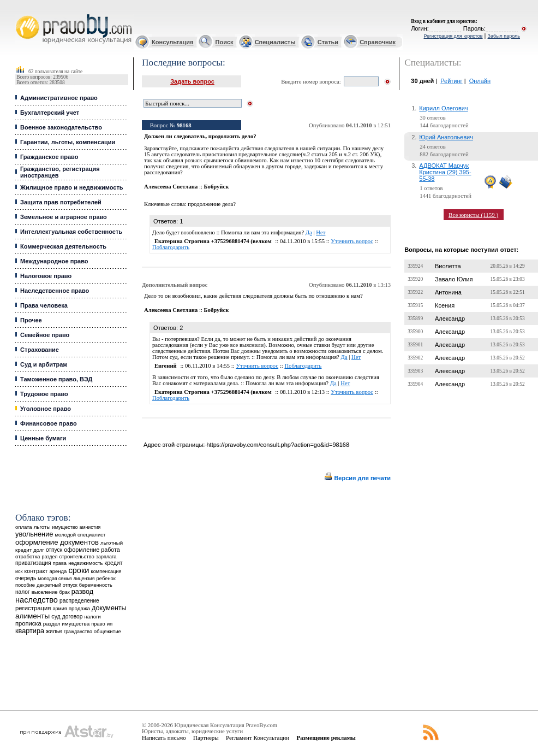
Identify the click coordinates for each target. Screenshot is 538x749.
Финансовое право (48, 423)
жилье (54, 631)
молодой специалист (80, 535)
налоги (92, 617)
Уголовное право (45, 408)
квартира (29, 631)
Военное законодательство (61, 127)
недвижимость (85, 563)
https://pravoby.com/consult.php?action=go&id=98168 (277, 444)
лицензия (84, 578)
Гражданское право (49, 157)
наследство (36, 599)
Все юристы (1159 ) (473, 214)
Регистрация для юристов (452, 36)
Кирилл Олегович (443, 108)
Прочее (31, 320)
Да (309, 232)
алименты (32, 616)
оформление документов (57, 542)
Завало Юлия (454, 279)
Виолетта (448, 266)
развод (82, 591)
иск (18, 571)
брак (64, 592)
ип (110, 624)
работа (110, 549)
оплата (23, 527)
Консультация (172, 42)
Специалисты (275, 42)
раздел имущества (66, 624)
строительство (76, 556)
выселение (45, 592)
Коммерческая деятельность (63, 246)
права (60, 563)
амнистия (90, 527)
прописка (28, 623)
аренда (58, 571)
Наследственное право (54, 290)
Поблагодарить (170, 247)
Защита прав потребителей (60, 202)
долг (38, 550)
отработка (27, 556)
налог (22, 592)
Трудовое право (44, 394)
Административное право (59, 98)
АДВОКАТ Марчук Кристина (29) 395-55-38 (445, 172)
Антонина (448, 292)
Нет (320, 232)
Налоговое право (45, 276)
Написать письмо (164, 737)
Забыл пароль (504, 36)
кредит (114, 562)
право (98, 624)
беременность (95, 585)
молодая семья (54, 578)
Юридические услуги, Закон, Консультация (20, 14)
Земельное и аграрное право (63, 217)
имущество (65, 527)
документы (109, 608)
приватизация (33, 563)
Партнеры (206, 737)
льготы (42, 527)
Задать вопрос (192, 81)
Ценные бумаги (43, 438)
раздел (49, 556)
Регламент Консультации (257, 737)
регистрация (33, 608)
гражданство (78, 631)
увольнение (34, 534)
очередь (25, 578)
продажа (79, 608)
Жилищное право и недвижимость (71, 187)
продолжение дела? (212, 204)
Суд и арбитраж (43, 364)
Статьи (328, 42)
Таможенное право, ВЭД (56, 379)
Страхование (39, 349)
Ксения (445, 305)
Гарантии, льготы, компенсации (67, 142)
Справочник (378, 42)
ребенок (106, 578)
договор (72, 617)
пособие (25, 585)
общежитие (107, 631)
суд (55, 616)
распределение (79, 601)
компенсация (106, 571)
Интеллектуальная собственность (71, 231)
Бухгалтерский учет (49, 112)
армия (60, 608)
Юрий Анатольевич (446, 137)
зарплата (106, 556)
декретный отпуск (57, 585)
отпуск (54, 550)
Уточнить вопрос (352, 241)
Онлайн (480, 81)
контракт (35, 571)
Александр (450, 318)
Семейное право (44, 335)
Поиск (225, 42)
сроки (78, 570)
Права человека (44, 305)
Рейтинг (451, 81)
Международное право (54, 261)
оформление (81, 549)
